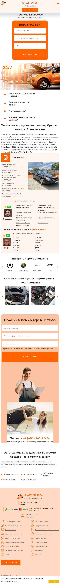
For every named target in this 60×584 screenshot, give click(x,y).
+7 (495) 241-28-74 (31, 2)
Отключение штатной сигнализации (45, 529)
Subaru (17, 247)
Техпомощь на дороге (44, 205)
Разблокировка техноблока (46, 217)
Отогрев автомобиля (22, 207)
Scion (16, 250)
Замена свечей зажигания (24, 205)
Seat (16, 242)
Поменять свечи (8, 529)
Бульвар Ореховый (9, 479)
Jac (38, 250)
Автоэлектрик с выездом (11, 525)
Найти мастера (30, 54)
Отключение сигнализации (12, 533)
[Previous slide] (30, 175)
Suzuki (39, 237)
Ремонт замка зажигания (41, 533)
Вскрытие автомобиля (10, 545)
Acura (10, 270)
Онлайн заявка (30, 10)
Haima (39, 245)
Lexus (17, 237)
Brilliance (40, 240)
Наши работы (31, 6)
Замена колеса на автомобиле (47, 212)
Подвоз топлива (38, 537)
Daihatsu (17, 240)
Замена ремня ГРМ (39, 545)
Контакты (36, 553)
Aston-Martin (36, 270)
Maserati (17, 245)
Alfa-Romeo (23, 270)
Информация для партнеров (29, 515)
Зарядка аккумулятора (40, 521)
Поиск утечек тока (39, 541)
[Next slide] (57, 175)
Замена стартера (43, 222)
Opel (38, 242)
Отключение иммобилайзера (12, 549)
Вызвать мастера (10, 562)
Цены (5, 553)
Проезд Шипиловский (30, 474)
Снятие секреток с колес (11, 521)
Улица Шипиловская (29, 479)
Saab (38, 247)
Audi (50, 270)
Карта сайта (37, 549)
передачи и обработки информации (42, 348)
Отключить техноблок (10, 537)
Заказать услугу (30, 356)
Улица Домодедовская (10, 474)
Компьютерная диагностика (12, 541)
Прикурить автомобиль (40, 525)
